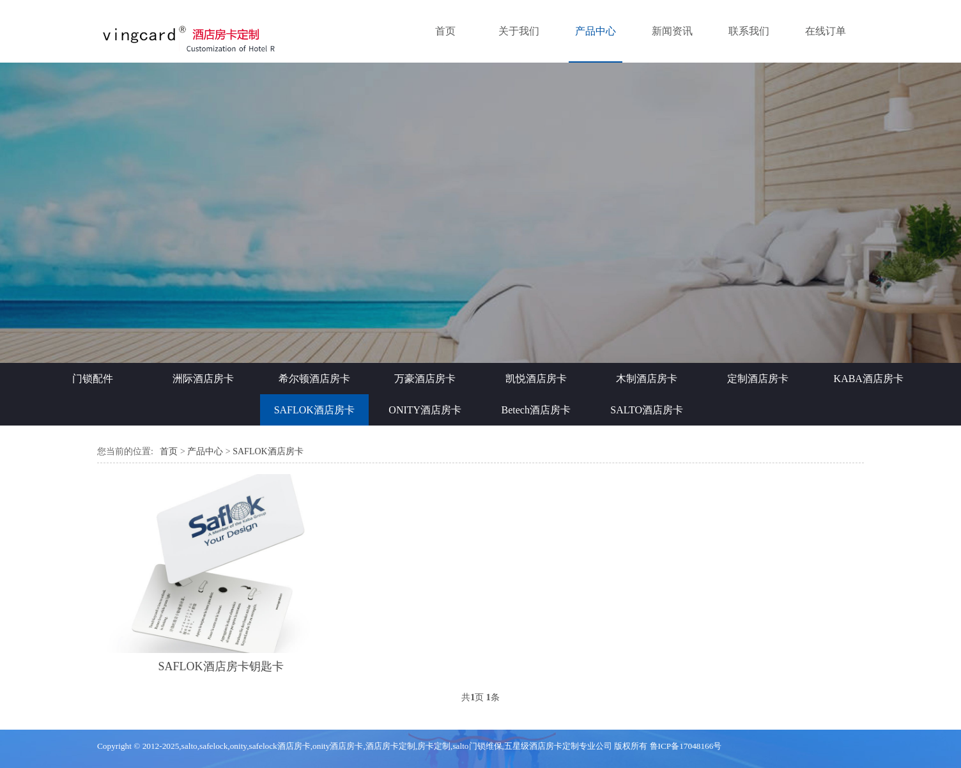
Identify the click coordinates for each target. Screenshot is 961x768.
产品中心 (595, 31)
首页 (445, 31)
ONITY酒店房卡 (424, 409)
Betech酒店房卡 (536, 409)
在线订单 (825, 31)
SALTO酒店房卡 (646, 409)
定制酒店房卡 (757, 378)
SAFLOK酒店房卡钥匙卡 (221, 666)
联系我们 (748, 31)
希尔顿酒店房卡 (314, 378)
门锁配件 (92, 378)
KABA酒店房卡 (868, 378)
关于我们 (518, 31)
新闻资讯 (672, 31)
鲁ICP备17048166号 (686, 746)
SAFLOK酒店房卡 (314, 409)
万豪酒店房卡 (425, 378)
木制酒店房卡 (646, 378)
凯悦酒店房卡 (536, 378)
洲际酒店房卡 (203, 378)
